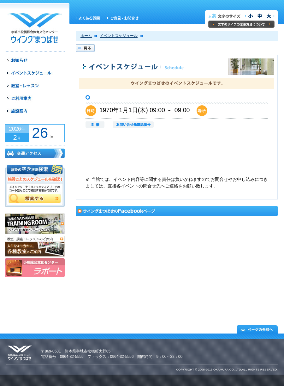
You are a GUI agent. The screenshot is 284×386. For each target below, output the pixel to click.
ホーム (86, 36)
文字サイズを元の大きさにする (259, 16)
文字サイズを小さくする (249, 16)
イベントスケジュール (119, 36)
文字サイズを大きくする (269, 16)
